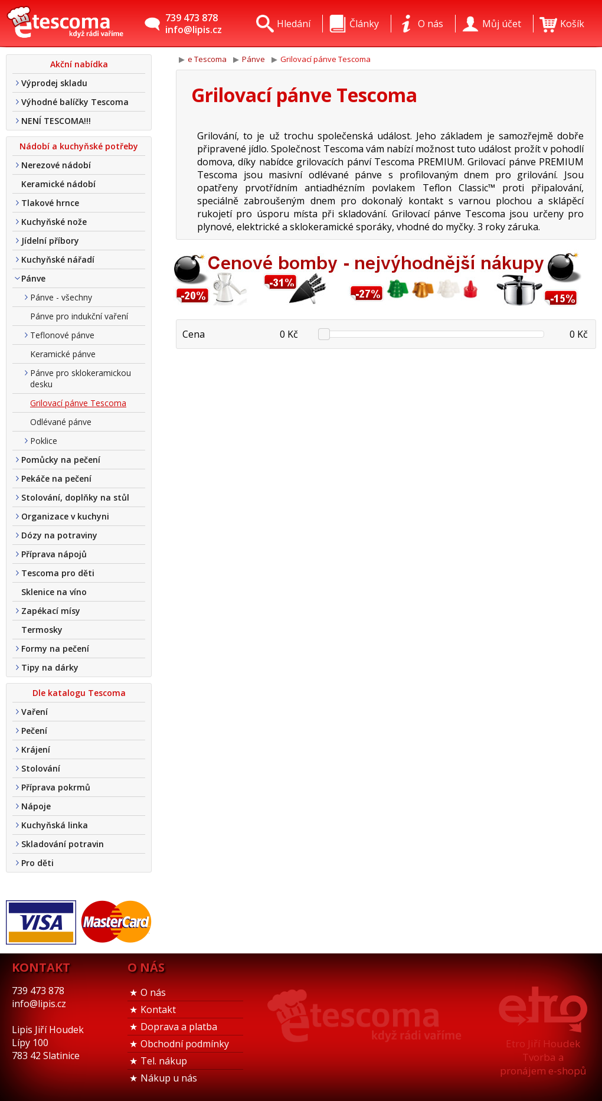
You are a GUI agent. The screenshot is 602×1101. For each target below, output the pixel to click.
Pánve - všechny (61, 297)
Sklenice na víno (54, 591)
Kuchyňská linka (54, 825)
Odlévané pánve (60, 421)
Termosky (42, 629)
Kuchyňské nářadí (57, 259)
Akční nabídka (79, 64)
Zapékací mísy (50, 610)
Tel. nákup (163, 1060)
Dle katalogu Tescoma (79, 692)
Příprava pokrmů (55, 787)
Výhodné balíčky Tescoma (75, 101)
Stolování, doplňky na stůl (75, 497)
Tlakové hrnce (50, 202)
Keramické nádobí (58, 184)
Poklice (43, 440)
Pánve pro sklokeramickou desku (80, 378)
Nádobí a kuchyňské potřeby (78, 146)
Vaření (34, 711)
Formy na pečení (55, 648)
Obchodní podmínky (184, 1043)
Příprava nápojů (54, 554)
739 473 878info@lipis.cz (193, 23)
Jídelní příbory (50, 240)
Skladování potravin (62, 844)
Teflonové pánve (62, 335)
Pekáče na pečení (56, 478)
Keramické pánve (63, 354)
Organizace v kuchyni (65, 516)
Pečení (34, 730)
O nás (153, 992)
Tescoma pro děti (57, 573)
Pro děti (37, 862)
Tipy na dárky (49, 667)
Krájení (35, 749)
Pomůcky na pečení (60, 459)
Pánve (33, 278)
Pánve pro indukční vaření (79, 316)
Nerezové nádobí (56, 165)
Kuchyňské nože (54, 221)
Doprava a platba (178, 1026)
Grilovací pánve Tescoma (78, 403)
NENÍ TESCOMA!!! (56, 120)
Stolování (40, 768)
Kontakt (158, 1009)
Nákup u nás (168, 1077)
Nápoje (36, 806)
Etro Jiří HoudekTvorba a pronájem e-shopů (543, 1057)
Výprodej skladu (54, 83)
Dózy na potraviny (59, 535)
